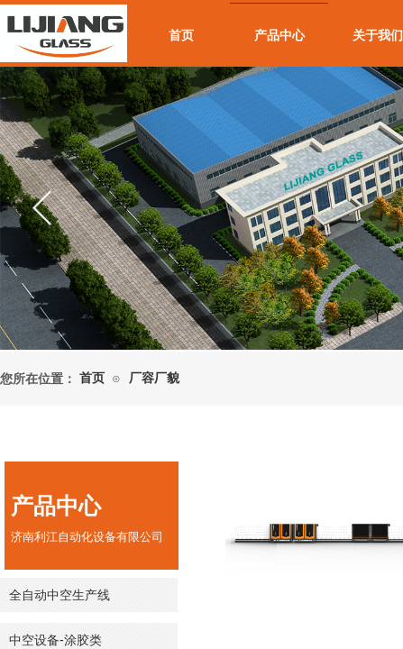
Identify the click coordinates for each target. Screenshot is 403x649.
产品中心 (279, 35)
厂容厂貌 (154, 378)
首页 (181, 35)
